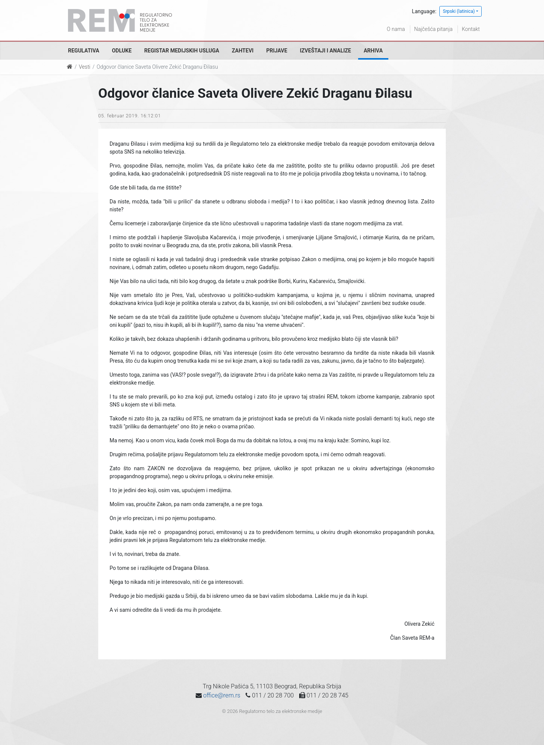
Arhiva (373, 51)
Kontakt (471, 29)
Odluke (121, 51)
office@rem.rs (221, 695)
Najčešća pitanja (433, 29)
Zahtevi (242, 51)
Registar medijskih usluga (181, 51)
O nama (396, 29)
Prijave (276, 51)
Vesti (84, 67)
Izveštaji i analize (325, 51)
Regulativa (83, 51)
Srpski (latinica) (459, 11)
